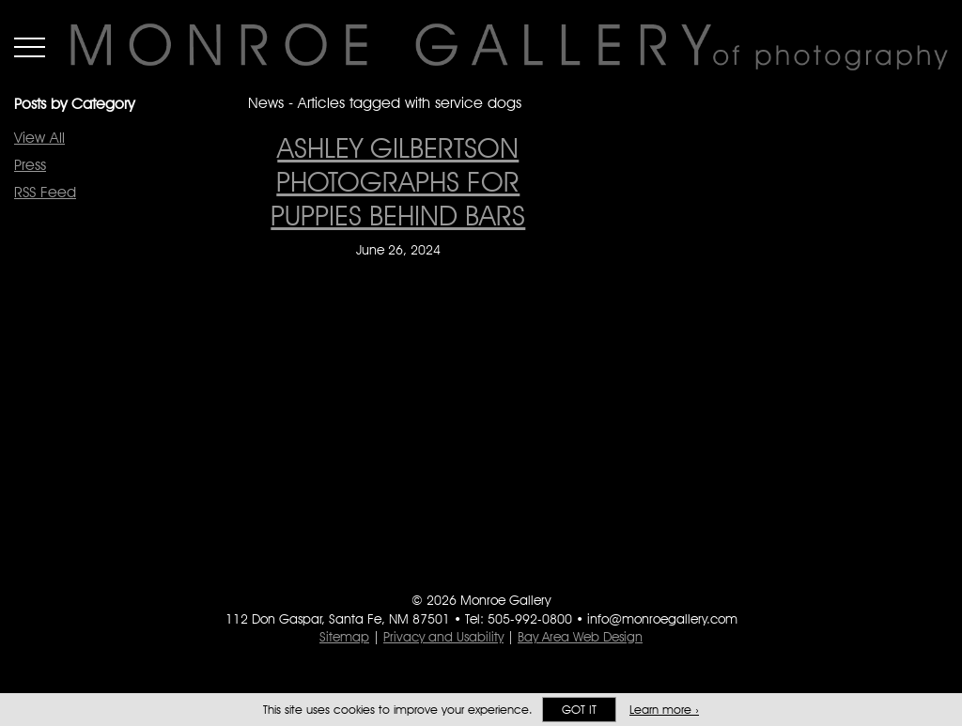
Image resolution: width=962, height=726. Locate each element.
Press (30, 165)
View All (39, 138)
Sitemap (344, 636)
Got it (579, 710)
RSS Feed (45, 192)
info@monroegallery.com (662, 618)
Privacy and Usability (443, 636)
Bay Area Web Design (580, 636)
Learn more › (664, 710)
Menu (29, 46)
